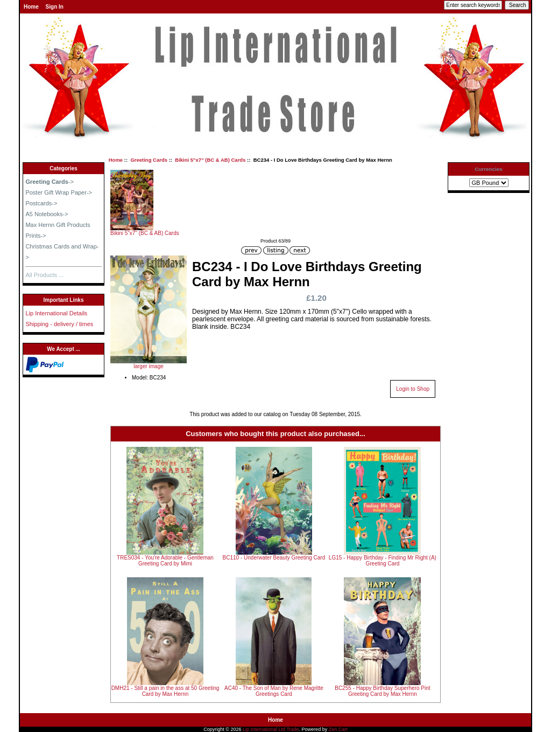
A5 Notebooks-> (46, 214)
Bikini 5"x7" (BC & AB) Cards (210, 160)
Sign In (54, 7)
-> (49, 181)
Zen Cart (338, 729)
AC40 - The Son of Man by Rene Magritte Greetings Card (273, 691)
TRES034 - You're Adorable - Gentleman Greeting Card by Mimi (165, 561)
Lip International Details (56, 313)
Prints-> (35, 235)
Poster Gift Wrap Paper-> (58, 192)
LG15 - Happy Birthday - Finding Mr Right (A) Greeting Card (382, 561)
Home (31, 7)
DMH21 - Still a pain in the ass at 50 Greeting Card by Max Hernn (165, 691)
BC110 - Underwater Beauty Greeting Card (274, 558)
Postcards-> (41, 203)
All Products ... (44, 275)
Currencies (489, 169)
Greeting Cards (148, 160)
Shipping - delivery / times (59, 324)
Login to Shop (412, 389)
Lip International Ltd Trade (271, 729)
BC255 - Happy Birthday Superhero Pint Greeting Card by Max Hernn (382, 691)
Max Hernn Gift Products (57, 225)
